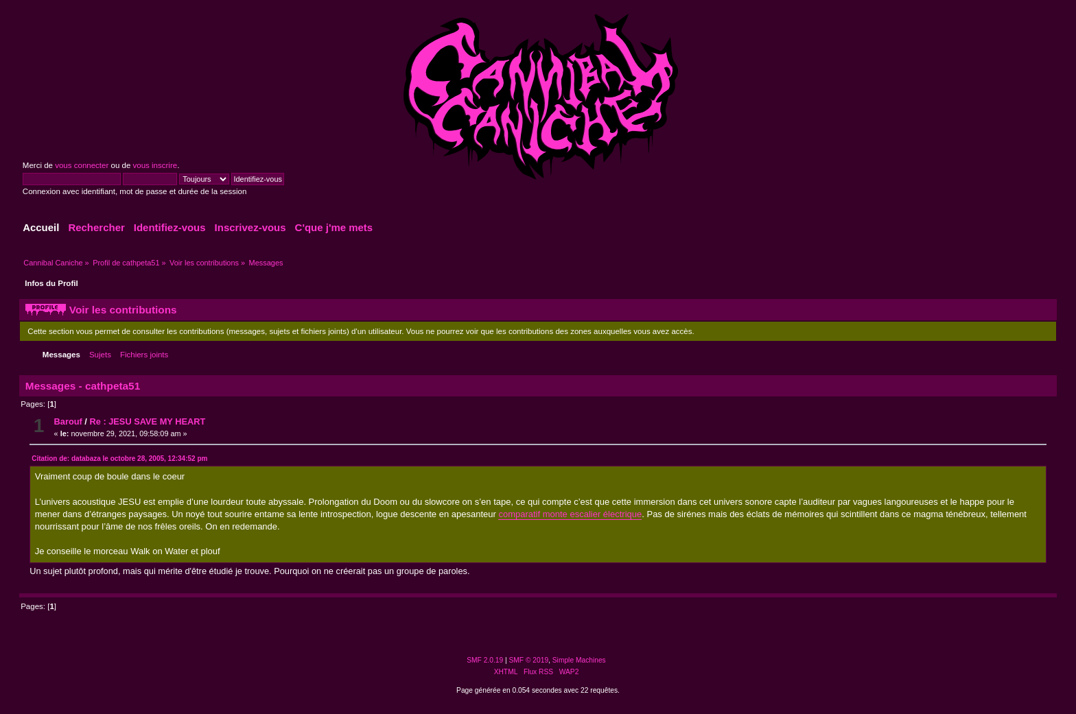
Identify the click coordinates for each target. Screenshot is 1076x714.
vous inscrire (155, 165)
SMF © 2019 (529, 660)
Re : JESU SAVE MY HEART (147, 421)
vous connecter (81, 165)
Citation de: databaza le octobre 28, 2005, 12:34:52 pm (119, 458)
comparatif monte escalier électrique (570, 514)
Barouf (68, 421)
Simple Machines (579, 660)
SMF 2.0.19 (485, 660)
